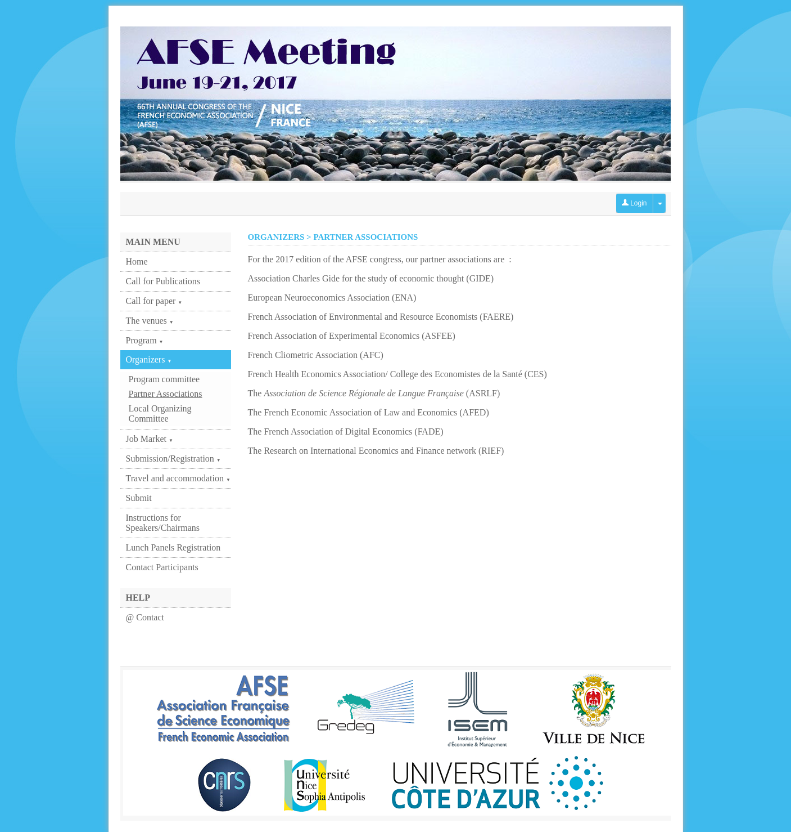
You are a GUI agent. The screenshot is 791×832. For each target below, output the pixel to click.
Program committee (164, 379)
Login (634, 203)
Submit (139, 498)
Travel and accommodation (178, 478)
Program (145, 340)
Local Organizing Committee (160, 413)
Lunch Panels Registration (173, 547)
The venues (150, 320)
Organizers (149, 359)
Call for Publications (163, 281)
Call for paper (154, 301)
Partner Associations (165, 394)
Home (137, 261)
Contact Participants (162, 567)
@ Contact (145, 617)
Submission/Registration (173, 458)
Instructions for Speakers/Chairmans (163, 523)
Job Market (149, 439)
